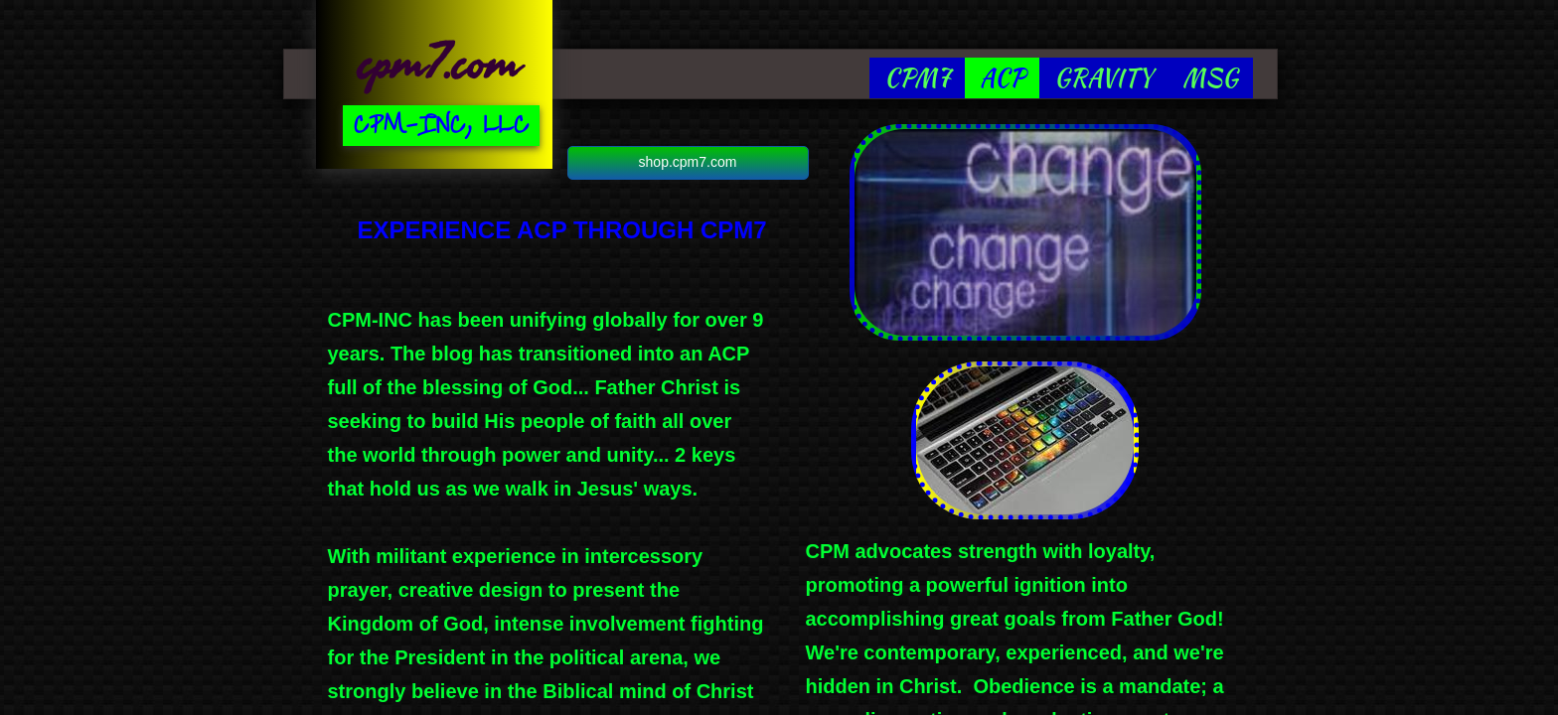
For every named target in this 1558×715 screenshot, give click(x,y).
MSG (1210, 78)
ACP (1002, 78)
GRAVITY (1103, 78)
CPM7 (917, 78)
